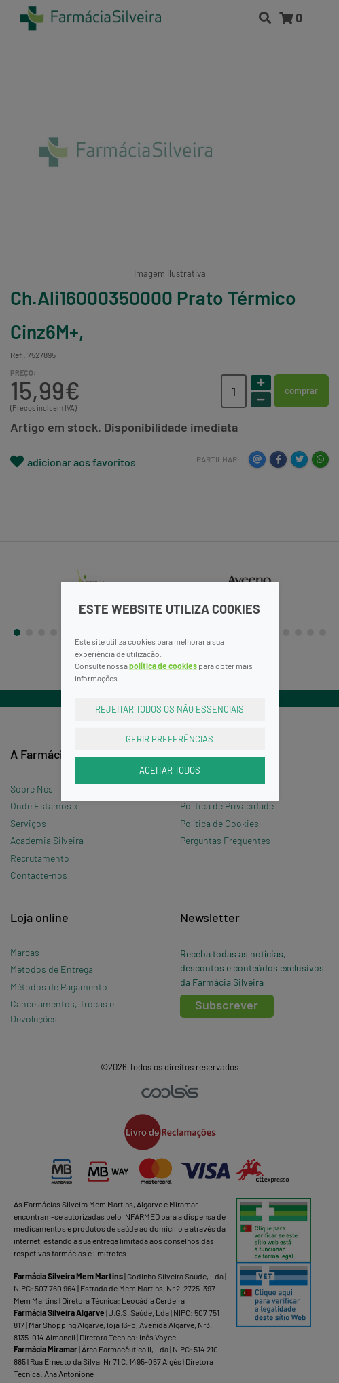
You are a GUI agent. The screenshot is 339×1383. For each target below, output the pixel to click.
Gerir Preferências (169, 738)
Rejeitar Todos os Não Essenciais (169, 709)
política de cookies (163, 665)
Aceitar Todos (169, 770)
